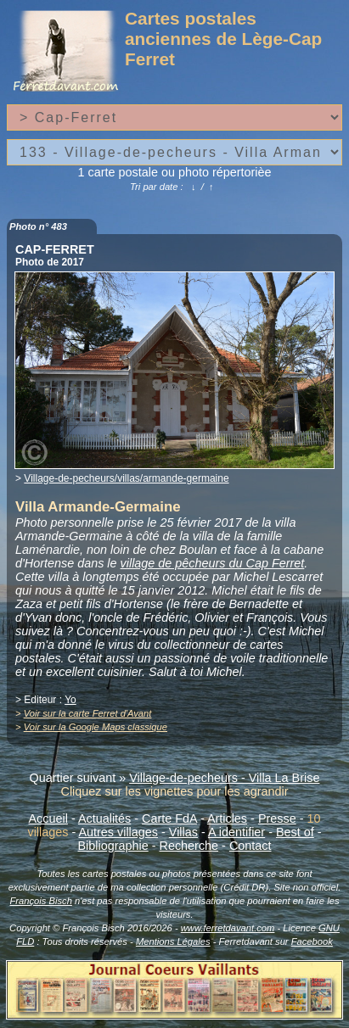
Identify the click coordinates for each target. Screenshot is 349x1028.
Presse (277, 818)
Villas (183, 832)
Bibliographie (113, 845)
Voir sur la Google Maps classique (95, 727)
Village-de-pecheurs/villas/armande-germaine (126, 478)
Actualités (104, 818)
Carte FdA (169, 818)
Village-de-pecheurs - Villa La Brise (224, 778)
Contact (250, 845)
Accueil (48, 818)
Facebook (312, 941)
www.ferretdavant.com (228, 928)
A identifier (236, 832)
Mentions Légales (173, 941)
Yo (70, 700)
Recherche (189, 845)
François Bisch (41, 901)
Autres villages (118, 832)
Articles (227, 818)
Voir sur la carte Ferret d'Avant (88, 713)
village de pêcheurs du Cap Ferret (213, 563)
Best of (295, 832)
